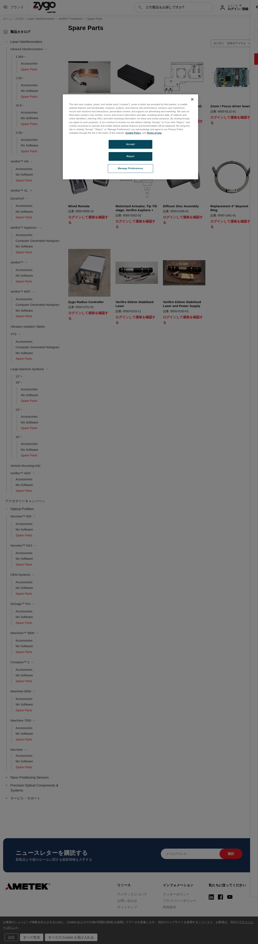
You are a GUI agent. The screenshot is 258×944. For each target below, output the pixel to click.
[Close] (192, 99)
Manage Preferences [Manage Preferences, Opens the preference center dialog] (130, 168)
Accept (130, 144)
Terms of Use (154, 133)
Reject (130, 156)
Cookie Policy (133, 133)
